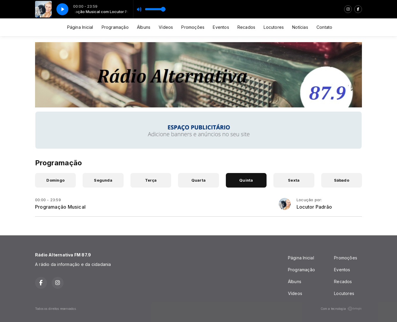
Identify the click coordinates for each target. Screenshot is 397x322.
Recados (246, 27)
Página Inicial (80, 27)
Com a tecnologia (341, 309)
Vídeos (166, 27)
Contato (324, 27)
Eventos (221, 27)
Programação (115, 27)
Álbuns (143, 27)
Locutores (274, 27)
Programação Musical (60, 207)
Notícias (300, 27)
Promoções (192, 27)
